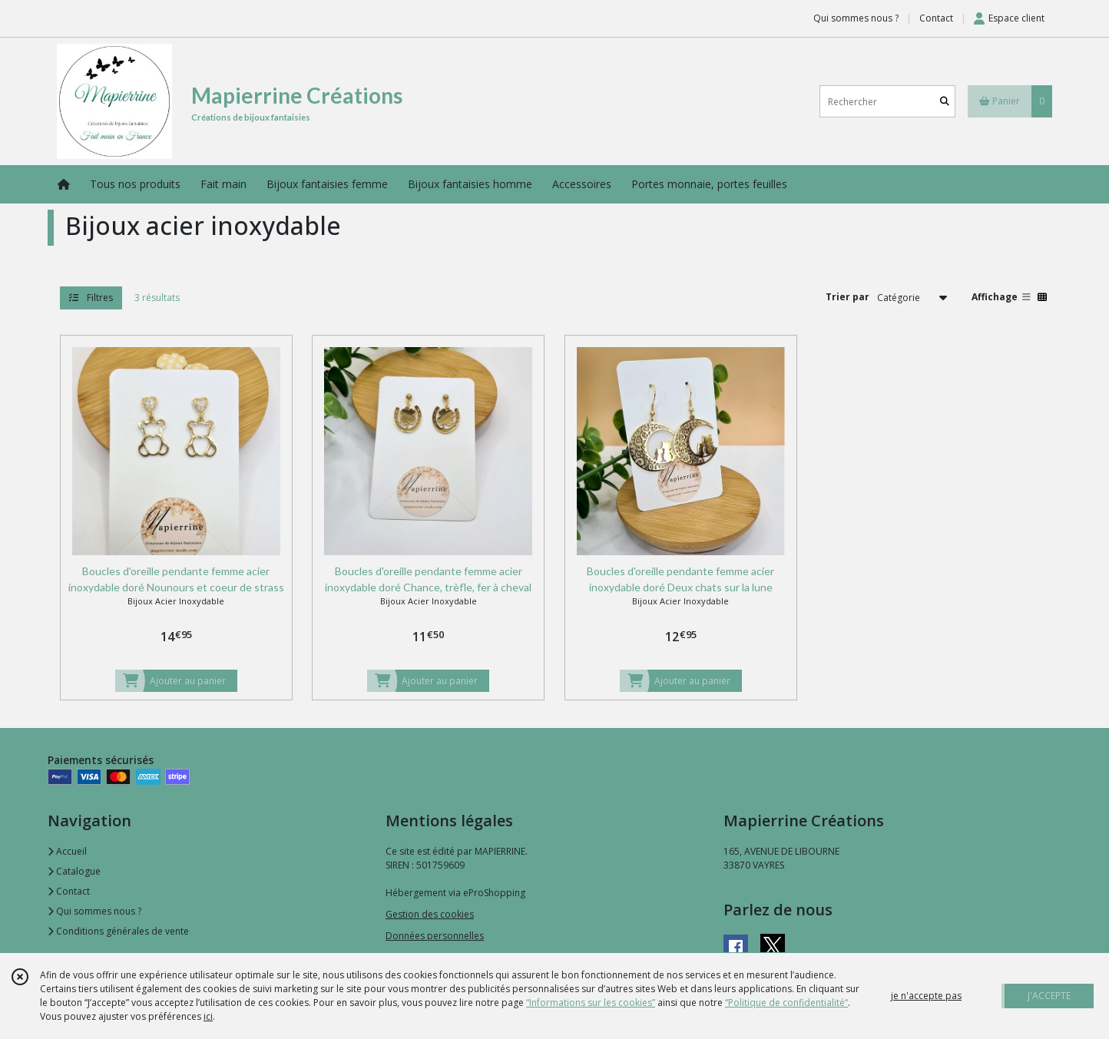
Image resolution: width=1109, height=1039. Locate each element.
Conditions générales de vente (118, 931)
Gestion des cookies (430, 914)
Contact (936, 18)
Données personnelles (435, 935)
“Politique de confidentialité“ (786, 1002)
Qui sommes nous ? (94, 911)
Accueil (67, 851)
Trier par (847, 296)
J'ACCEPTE (1049, 995)
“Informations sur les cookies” (590, 1002)
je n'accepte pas (926, 995)
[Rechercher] (945, 102)
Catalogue (74, 871)
